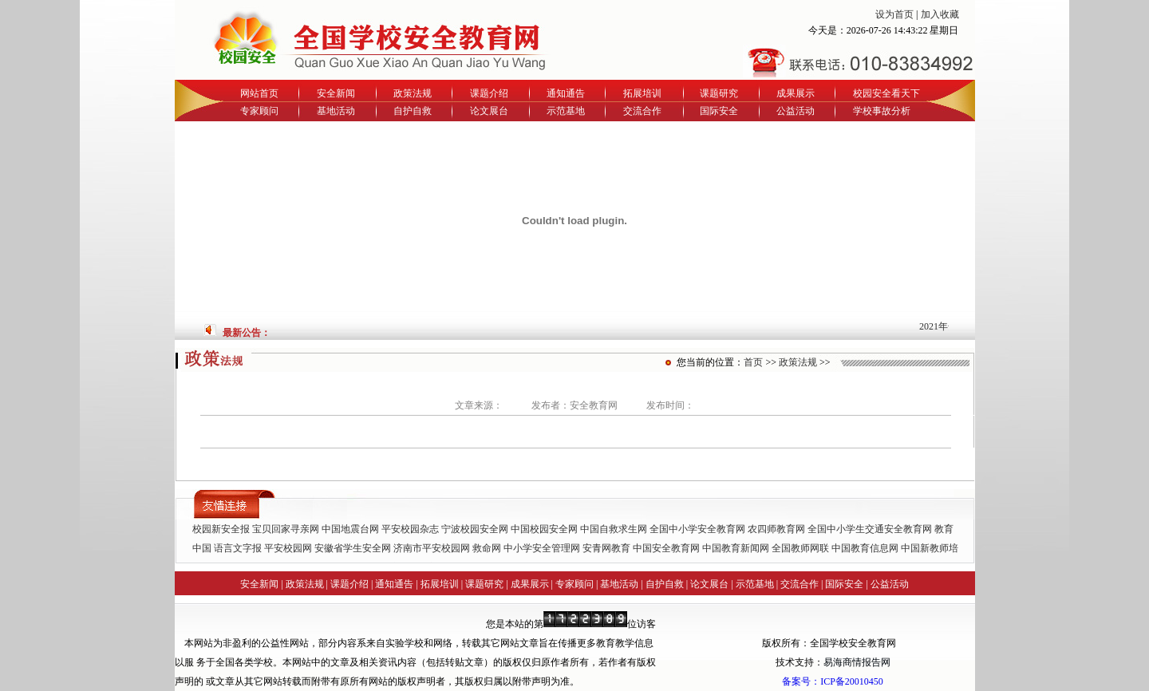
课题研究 (719, 93)
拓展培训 (642, 93)
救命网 (486, 548)
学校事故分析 (881, 110)
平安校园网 (288, 548)
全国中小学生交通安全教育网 (869, 529)
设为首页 (894, 14)
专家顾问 (259, 110)
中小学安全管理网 (541, 548)
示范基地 (566, 110)
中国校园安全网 (544, 529)
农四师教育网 (776, 529)
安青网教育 (606, 548)
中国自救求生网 (613, 529)
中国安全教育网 (666, 548)
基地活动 (336, 110)
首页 (753, 362)
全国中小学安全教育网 (697, 529)
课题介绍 (489, 93)
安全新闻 (336, 93)
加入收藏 (940, 14)
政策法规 (412, 93)
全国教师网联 (800, 548)
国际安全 (719, 110)
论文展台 (489, 110)
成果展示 (795, 93)
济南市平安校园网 (431, 548)
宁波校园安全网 (474, 529)
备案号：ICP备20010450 (832, 681)
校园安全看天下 (886, 93)
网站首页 (259, 93)
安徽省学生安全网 (352, 548)
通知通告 (566, 93)
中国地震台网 (350, 529)
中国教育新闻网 (735, 548)
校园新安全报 (221, 529)
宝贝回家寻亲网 (285, 529)
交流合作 (642, 110)
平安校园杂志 (410, 529)
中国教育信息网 (864, 548)
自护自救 (412, 110)
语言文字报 (238, 548)
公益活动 (795, 110)
